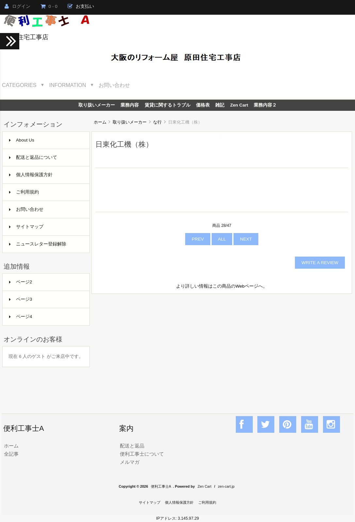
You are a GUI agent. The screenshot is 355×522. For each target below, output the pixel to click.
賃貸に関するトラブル (167, 105)
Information (67, 85)
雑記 (219, 105)
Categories (19, 85)
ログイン (17, 6)
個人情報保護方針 (31, 174)
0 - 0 (48, 6)
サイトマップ (26, 226)
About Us (21, 140)
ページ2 (20, 281)
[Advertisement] (221, 346)
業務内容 (130, 105)
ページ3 (20, 299)
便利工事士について (142, 454)
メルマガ (129, 462)
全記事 (11, 454)
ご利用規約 (24, 192)
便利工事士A (161, 486)
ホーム (100, 122)
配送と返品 (132, 445)
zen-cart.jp (226, 486)
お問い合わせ (114, 85)
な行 (157, 122)
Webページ (246, 286)
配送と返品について (33, 157)
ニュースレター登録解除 (37, 244)
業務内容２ (265, 105)
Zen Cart (239, 105)
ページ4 (20, 316)
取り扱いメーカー (130, 122)
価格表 (203, 105)
